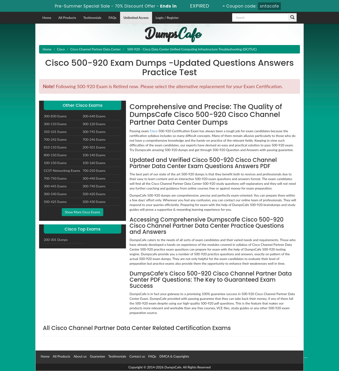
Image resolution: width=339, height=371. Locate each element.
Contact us (137, 356)
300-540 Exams (55, 194)
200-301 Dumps (56, 240)
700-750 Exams (55, 178)
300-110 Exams (55, 124)
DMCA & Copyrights (174, 356)
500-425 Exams (55, 202)
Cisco (61, 49)
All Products (67, 18)
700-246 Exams (94, 139)
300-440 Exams (94, 178)
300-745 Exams (94, 132)
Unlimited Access (136, 18)
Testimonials (92, 18)
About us (80, 356)
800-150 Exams (55, 155)
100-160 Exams (94, 163)
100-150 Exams (55, 163)
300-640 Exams (94, 116)
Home (46, 18)
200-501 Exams (94, 147)
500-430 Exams (94, 202)
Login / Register (167, 18)
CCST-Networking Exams (62, 171)
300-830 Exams (55, 116)
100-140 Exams (94, 155)
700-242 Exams (55, 139)
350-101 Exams (55, 132)
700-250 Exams (94, 171)
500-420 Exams (94, 194)
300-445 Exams (55, 186)
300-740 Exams (94, 186)
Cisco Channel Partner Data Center (95, 49)
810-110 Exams (55, 147)
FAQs (113, 18)
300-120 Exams (94, 124)
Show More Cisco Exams (82, 212)
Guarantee (97, 356)
